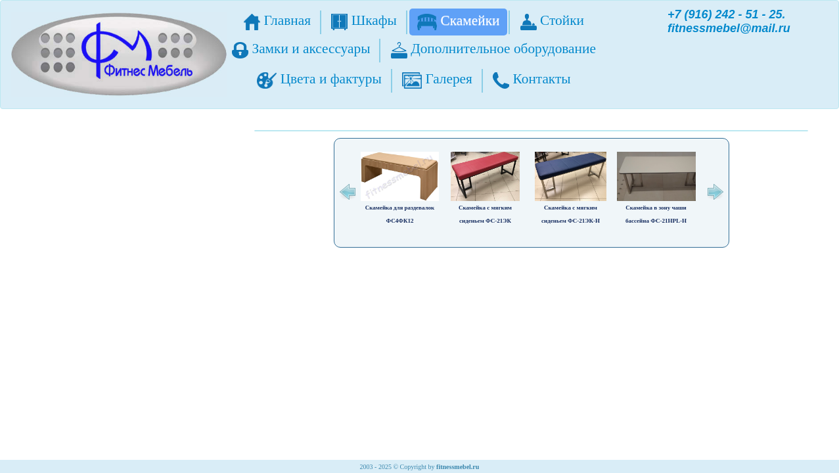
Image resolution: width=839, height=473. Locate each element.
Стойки (552, 21)
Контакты (531, 80)
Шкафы (364, 21)
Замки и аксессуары (301, 49)
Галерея (437, 80)
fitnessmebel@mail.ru (729, 28)
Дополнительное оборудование (493, 49)
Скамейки (458, 21)
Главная (277, 21)
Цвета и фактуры (319, 80)
